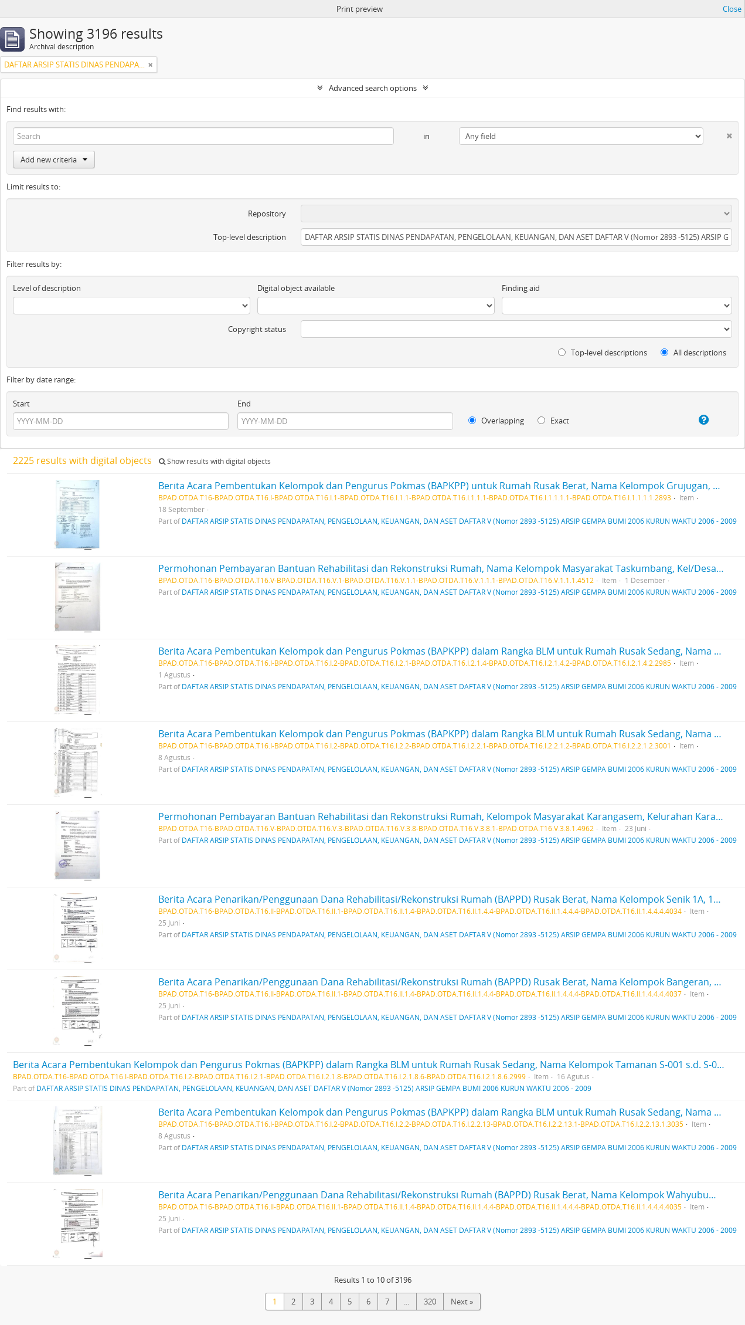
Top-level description (249, 237)
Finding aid (521, 288)
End (244, 403)
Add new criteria (54, 159)
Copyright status (257, 329)
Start (21, 403)
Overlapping (496, 420)
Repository (267, 213)
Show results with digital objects (215, 461)
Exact (553, 420)
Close (732, 9)
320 (430, 1301)
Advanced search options (373, 88)
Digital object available (296, 288)
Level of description (47, 288)
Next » (462, 1301)
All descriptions (693, 352)
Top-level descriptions (602, 352)
